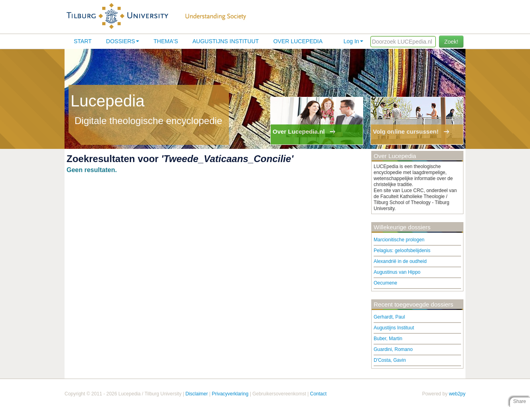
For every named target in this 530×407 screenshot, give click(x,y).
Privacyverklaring (230, 394)
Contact (318, 394)
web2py (457, 394)
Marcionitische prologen (399, 240)
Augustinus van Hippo (397, 272)
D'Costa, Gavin (390, 360)
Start (83, 41)
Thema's (166, 41)
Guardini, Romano (393, 349)
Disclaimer (196, 394)
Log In (353, 41)
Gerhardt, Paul (389, 317)
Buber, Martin (388, 338)
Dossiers (122, 41)
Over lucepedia (298, 41)
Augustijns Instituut (225, 41)
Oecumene (385, 283)
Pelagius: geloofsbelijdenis (402, 250)
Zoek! (451, 41)
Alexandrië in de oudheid (400, 261)
